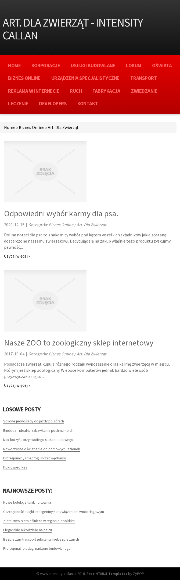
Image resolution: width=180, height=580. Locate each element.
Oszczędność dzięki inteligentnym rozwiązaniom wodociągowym (53, 512)
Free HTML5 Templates (107, 573)
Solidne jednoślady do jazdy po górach (33, 421)
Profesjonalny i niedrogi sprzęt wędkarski (34, 458)
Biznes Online (31, 127)
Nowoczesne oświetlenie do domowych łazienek (41, 449)
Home (9, 127)
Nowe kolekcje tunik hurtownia (27, 502)
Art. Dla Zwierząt (63, 127)
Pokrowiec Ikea (15, 467)
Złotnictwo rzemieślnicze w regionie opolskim (39, 521)
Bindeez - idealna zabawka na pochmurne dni (38, 430)
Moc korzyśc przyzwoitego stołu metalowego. (38, 439)
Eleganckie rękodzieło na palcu (27, 530)
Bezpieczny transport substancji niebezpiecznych (41, 539)
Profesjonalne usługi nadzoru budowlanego (37, 548)
